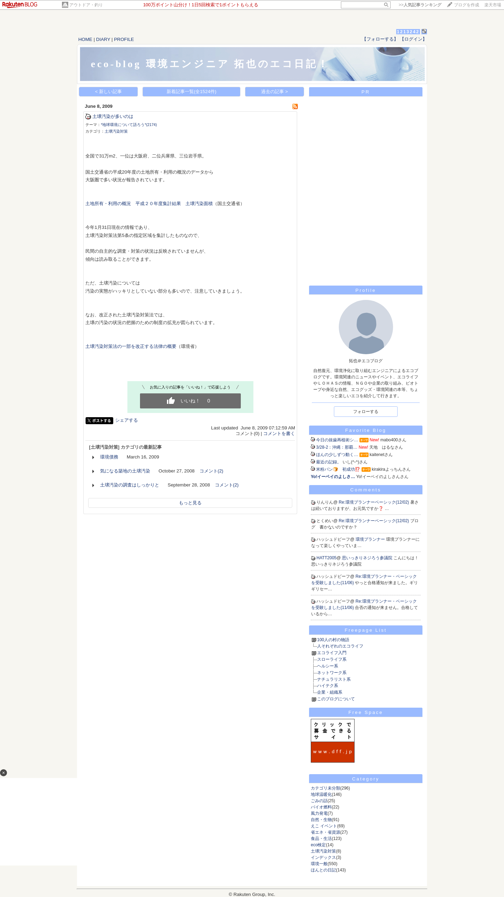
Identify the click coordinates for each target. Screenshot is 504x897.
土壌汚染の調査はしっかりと (129, 485)
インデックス (323, 857)
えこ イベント (324, 826)
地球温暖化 (321, 794)
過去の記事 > (274, 91)
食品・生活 (321, 838)
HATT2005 (326, 557)
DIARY (103, 39)
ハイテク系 (327, 685)
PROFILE (124, 39)
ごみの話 (319, 800)
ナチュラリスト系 (334, 679)
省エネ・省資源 (325, 832)
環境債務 (109, 457)
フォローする (365, 411)
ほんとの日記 (323, 870)
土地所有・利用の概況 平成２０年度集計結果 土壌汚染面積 (149, 203)
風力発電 (319, 813)
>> (420, 4)
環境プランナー (371, 539)
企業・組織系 (329, 692)
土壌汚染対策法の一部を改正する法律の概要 (130, 346)
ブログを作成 (466, 4)
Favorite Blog (365, 430)
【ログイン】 (413, 39)
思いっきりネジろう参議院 (367, 557)
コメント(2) (211, 471)
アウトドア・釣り (86, 4)
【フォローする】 (380, 39)
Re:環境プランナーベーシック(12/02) (374, 502)
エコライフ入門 (331, 652)
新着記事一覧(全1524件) (192, 91)
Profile (366, 290)
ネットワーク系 (331, 672)
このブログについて (336, 698)
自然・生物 (321, 819)
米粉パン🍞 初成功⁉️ (338, 469)
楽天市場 (492, 4)
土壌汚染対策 (116, 131)
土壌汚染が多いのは (112, 116)
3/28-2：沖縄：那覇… (336, 447)
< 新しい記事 (108, 91)
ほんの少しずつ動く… (337, 454)
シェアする (126, 420)
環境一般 (319, 863)
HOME (85, 39)
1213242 (408, 31)
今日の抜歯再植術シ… (337, 439)
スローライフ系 (331, 659)
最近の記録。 (328, 462)
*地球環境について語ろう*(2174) (129, 124)
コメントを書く (279, 433)
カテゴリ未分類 (325, 788)
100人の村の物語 (333, 639)
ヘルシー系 (327, 666)
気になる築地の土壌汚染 (125, 471)
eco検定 (318, 844)
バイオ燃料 (321, 807)
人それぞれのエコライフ (340, 646)
